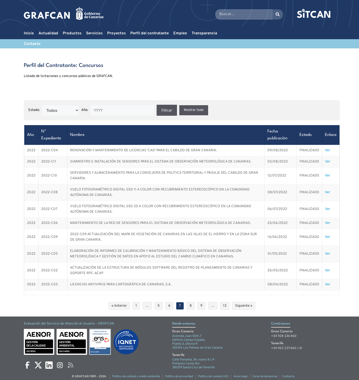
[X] (38, 365)
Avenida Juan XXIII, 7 (186, 336)
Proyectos (116, 33)
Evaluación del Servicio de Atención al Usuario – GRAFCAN (69, 324)
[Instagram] (59, 365)
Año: (84, 110)
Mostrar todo (194, 110)
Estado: (34, 110)
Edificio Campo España (188, 340)
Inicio (29, 33)
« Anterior (119, 306)
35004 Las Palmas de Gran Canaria (197, 348)
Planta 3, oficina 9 (184, 344)
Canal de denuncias (264, 376)
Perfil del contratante (149, 33)
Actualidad (48, 33)
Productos (72, 33)
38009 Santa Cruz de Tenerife (193, 367)
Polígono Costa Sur (186, 364)
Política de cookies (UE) (213, 376)
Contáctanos (280, 323)
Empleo (180, 33)
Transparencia (204, 33)
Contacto (32, 44)
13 (224, 306)
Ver (327, 150)
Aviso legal (240, 376)
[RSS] (70, 365)
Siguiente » (243, 306)
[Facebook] (27, 365)
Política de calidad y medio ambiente (136, 376)
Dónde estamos (184, 323)
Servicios (94, 33)
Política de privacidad (179, 376)
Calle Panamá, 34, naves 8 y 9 (193, 360)
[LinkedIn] (49, 365)
